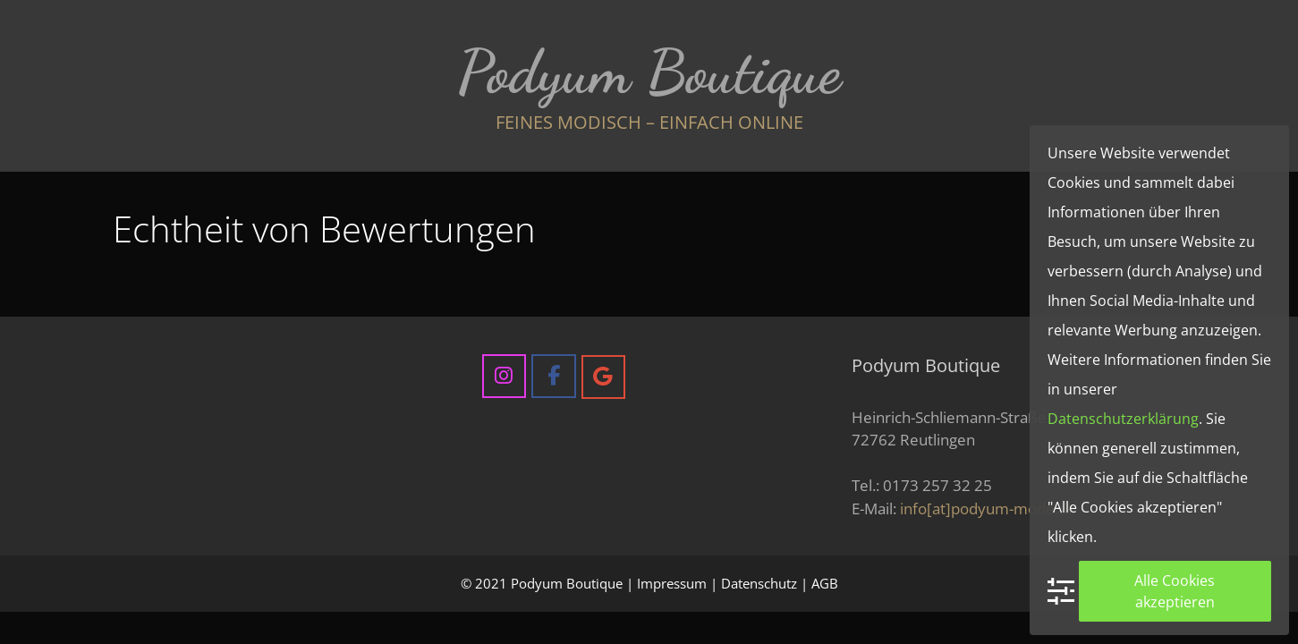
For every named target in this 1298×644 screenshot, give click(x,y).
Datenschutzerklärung (1123, 418)
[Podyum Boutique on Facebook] (553, 376)
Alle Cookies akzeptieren (1174, 591)
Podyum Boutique (649, 71)
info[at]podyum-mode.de (988, 508)
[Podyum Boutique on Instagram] (504, 376)
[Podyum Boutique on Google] (603, 377)
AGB (824, 583)
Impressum (672, 583)
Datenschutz (759, 583)
